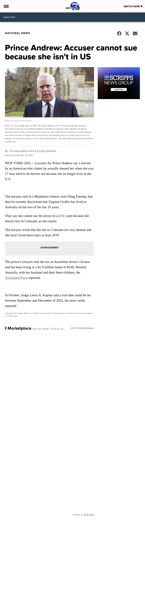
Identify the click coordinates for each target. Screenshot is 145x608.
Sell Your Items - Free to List (48, 329)
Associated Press (16, 278)
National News (17, 33)
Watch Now (133, 6)
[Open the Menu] (6, 6)
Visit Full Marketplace (82, 328)
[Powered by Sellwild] (89, 515)
